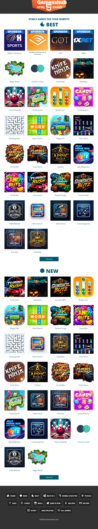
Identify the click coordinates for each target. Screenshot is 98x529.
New (49, 271)
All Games (64, 510)
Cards (25, 503)
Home (11, 495)
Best (49, 24)
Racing (84, 503)
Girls (38, 503)
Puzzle (86, 495)
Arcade (70, 503)
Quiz (12, 503)
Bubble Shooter (68, 495)
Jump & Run (53, 503)
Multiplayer (47, 510)
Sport (31, 510)
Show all (49, 259)
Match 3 (49, 495)
